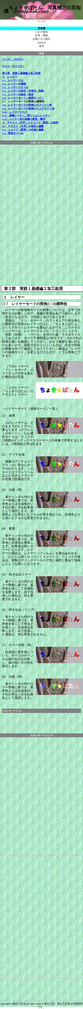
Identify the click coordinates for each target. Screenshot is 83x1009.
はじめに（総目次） (13, 59)
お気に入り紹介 (41, 38)
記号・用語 (41, 35)
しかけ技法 (41, 31)
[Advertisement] (41, 203)
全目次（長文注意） (13, 66)
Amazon (41, 42)
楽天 (41, 45)
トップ (41, 21)
